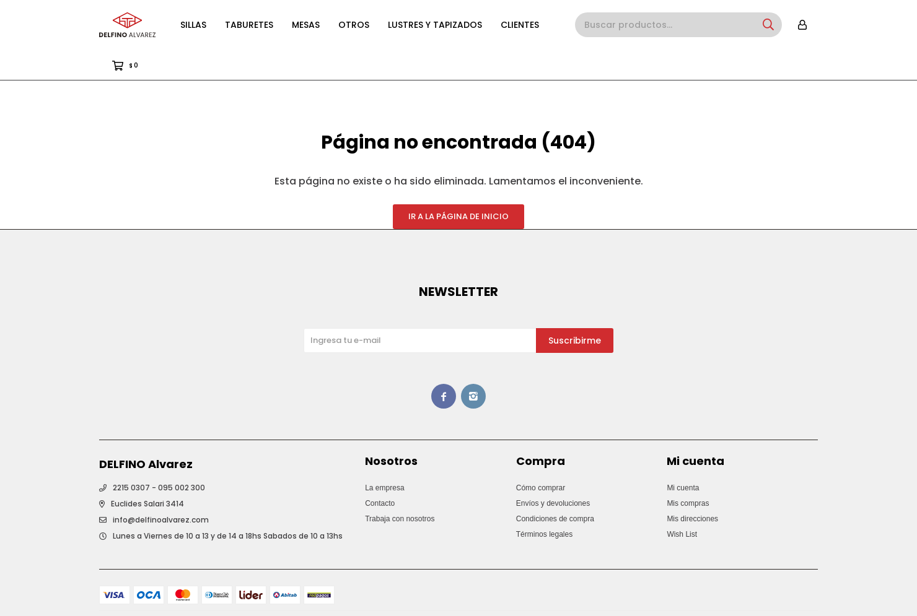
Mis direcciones (692, 488)
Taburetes (249, 25)
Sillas (193, 25)
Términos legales (544, 503)
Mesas (306, 25)
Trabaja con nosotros (399, 488)
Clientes (520, 25)
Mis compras (688, 472)
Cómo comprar (540, 457)
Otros (353, 25)
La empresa (384, 457)
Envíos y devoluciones (553, 472)
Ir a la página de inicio (458, 185)
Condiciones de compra (555, 488)
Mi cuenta (683, 457)
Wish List (682, 503)
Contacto (380, 472)
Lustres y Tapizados (435, 25)
